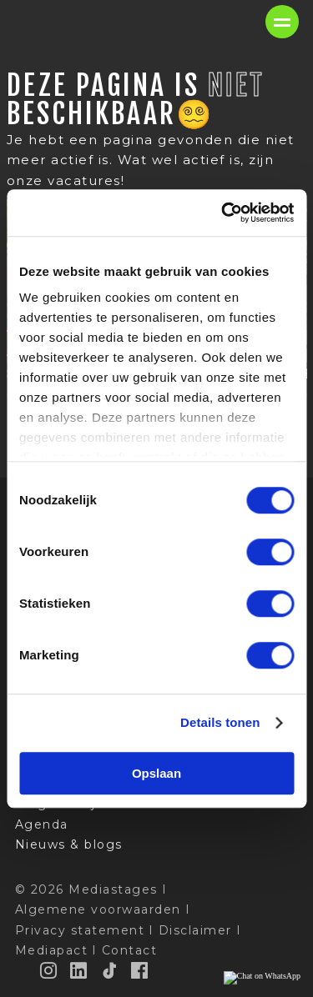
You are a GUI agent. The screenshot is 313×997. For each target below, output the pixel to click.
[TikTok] (110, 970)
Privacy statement (80, 930)
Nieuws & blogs (69, 844)
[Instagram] (49, 970)
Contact (130, 950)
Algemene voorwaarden (98, 909)
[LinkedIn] (79, 970)
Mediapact (51, 950)
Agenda (41, 824)
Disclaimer (195, 930)
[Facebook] (140, 970)
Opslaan (156, 773)
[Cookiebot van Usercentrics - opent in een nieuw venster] (223, 212)
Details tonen (220, 722)
